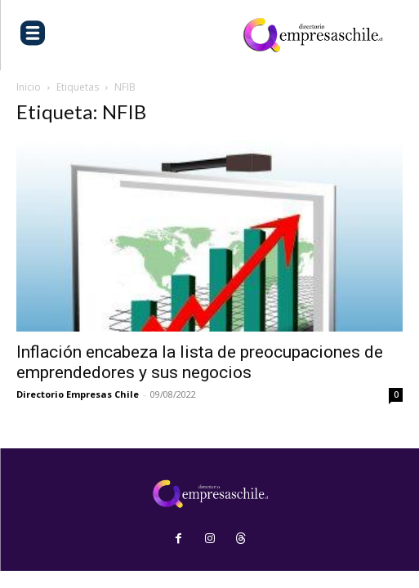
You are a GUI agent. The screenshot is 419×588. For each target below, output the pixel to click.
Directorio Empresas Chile (77, 394)
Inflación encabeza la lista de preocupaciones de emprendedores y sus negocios (199, 362)
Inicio (28, 87)
